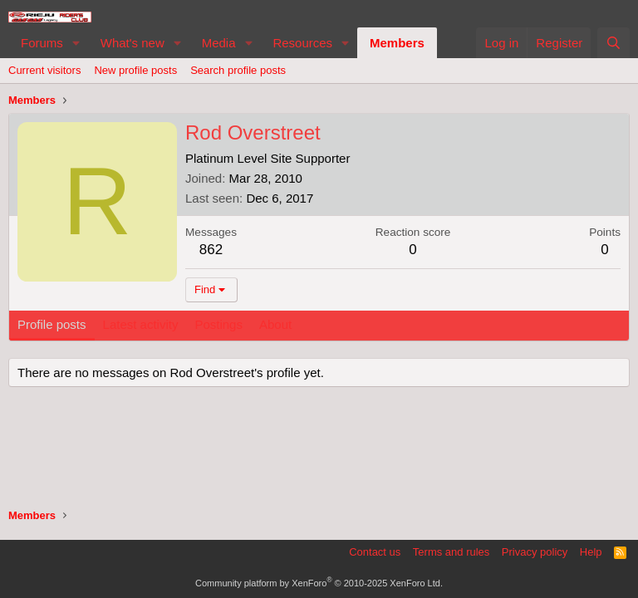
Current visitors (44, 70)
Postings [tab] (218, 324)
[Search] (613, 42)
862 (211, 249)
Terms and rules (451, 552)
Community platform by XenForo (319, 583)
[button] (76, 42)
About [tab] (275, 324)
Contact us (374, 552)
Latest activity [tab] (141, 324)
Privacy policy (534, 552)
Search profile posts (238, 70)
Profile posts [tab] (51, 324)
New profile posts (135, 70)
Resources (302, 43)
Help (591, 552)
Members (397, 43)
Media (219, 43)
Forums (42, 43)
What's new (132, 43)
